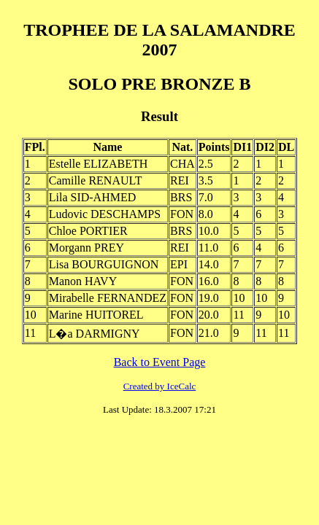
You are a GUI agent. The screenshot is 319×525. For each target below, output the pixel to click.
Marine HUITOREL (96, 314)
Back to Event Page (160, 362)
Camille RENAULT (95, 180)
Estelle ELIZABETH (98, 164)
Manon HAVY (83, 281)
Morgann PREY (86, 247)
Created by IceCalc (159, 386)
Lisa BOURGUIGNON (104, 264)
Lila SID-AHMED (93, 197)
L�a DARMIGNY (94, 333)
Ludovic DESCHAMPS (105, 214)
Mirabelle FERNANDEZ (107, 298)
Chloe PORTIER (88, 231)
